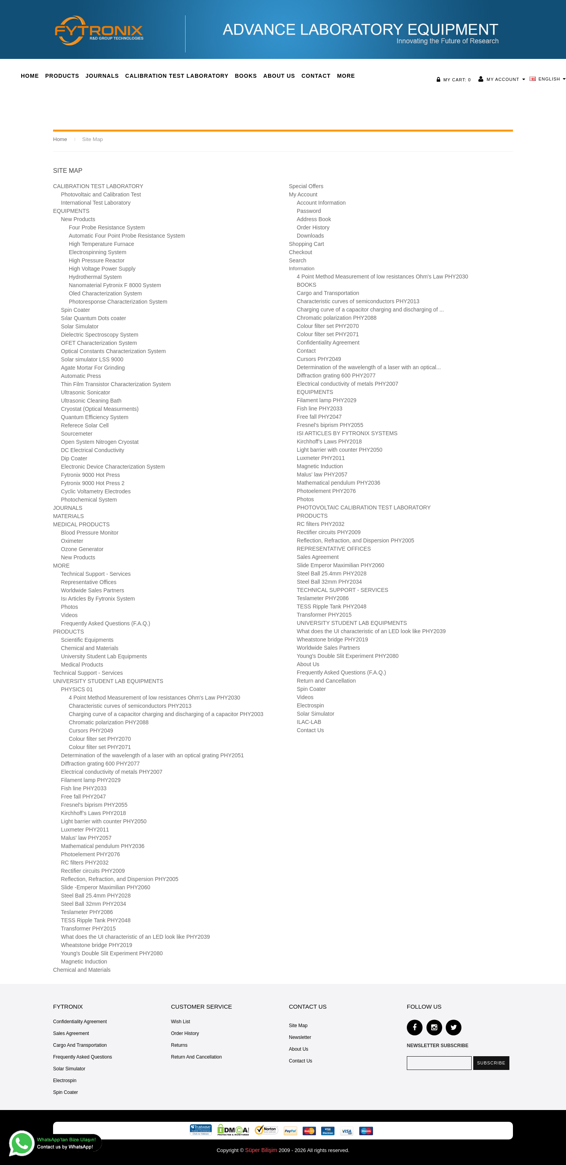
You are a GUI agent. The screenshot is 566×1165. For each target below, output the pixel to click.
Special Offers (306, 186)
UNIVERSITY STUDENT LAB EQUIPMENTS (108, 681)
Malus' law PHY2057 (86, 838)
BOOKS (306, 285)
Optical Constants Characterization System (113, 351)
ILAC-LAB (309, 722)
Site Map (92, 139)
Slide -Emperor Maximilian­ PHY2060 (105, 887)
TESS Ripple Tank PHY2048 (95, 920)
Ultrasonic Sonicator (85, 392)
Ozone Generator (82, 549)
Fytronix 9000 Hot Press (90, 475)
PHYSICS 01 (77, 689)
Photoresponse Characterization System (118, 302)
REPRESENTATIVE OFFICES (334, 549)
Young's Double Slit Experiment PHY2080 (112, 953)
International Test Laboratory (95, 203)
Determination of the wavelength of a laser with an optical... (369, 367)
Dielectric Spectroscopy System (99, 335)
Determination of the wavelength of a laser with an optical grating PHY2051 (152, 755)
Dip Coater (74, 458)
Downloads (310, 236)
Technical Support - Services (95, 574)
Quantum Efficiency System (95, 417)
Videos (69, 615)
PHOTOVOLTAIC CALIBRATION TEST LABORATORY (364, 507)
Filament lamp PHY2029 (91, 780)
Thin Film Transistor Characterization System (116, 384)
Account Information (321, 203)
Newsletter (300, 1037)
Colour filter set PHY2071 (100, 747)
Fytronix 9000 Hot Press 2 (93, 483)
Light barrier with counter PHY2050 (104, 821)
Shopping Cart (306, 244)
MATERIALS (68, 516)
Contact (306, 351)
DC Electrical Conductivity (92, 450)
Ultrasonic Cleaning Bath (91, 400)
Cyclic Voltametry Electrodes (95, 491)
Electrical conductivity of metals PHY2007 (111, 772)
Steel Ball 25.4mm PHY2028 (95, 895)
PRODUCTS (68, 631)
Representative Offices (88, 582)
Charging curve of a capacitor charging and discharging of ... (370, 309)
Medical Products (82, 664)
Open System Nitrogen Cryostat (100, 442)
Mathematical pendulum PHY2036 (102, 846)
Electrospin (310, 705)
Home (60, 139)
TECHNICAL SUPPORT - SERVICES (342, 590)
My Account (503, 79)
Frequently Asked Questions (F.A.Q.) (105, 623)
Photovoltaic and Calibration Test (101, 194)
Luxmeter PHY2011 (85, 829)
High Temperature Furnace (101, 244)
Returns (179, 1045)
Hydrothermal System (95, 277)
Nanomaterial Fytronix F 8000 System (115, 285)
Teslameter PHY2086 (87, 912)
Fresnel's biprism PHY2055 (94, 805)
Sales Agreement (318, 557)
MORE (61, 565)
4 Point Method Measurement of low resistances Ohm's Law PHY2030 (154, 697)
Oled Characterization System (105, 293)
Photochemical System (89, 499)
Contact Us (310, 730)
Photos (69, 607)
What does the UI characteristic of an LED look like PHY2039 (135, 937)
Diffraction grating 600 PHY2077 (100, 763)
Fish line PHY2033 (84, 788)
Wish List (180, 1021)
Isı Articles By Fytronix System (98, 598)
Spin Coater (75, 310)
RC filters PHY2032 (84, 862)
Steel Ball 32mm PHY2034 (93, 904)
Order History (313, 227)
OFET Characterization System (99, 343)
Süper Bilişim (261, 1150)
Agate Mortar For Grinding (93, 368)
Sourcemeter (76, 433)
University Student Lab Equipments (104, 656)
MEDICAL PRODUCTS (81, 524)
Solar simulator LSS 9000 (92, 359)
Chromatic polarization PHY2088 (109, 722)
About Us (308, 664)
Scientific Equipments (87, 640)
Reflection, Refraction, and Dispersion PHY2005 (119, 879)
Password (309, 211)
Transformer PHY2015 (88, 928)
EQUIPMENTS (71, 211)
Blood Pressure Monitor (89, 532)
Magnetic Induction (84, 961)
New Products (78, 219)
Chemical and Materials (89, 648)
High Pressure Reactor (97, 260)
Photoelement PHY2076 (90, 854)
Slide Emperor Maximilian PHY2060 (340, 565)
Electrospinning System (97, 252)
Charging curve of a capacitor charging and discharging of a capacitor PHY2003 (166, 714)
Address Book (314, 219)
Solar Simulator (80, 326)
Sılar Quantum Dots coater (93, 318)
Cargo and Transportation (328, 293)
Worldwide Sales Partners (92, 590)
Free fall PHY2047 (83, 796)
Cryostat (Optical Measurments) (100, 409)
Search (297, 260)
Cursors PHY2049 (91, 730)
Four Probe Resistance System (107, 227)
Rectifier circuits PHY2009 (93, 871)
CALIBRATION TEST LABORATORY (98, 186)
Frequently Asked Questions (82, 1057)
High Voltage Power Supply (102, 269)
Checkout (300, 252)
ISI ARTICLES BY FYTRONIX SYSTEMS (347, 433)
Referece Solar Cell (84, 425)
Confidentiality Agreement (328, 342)
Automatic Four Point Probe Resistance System (127, 236)
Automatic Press (81, 376)
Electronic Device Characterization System (113, 466)
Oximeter (72, 541)
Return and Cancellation (326, 681)
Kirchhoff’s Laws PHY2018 (93, 813)
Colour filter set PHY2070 (100, 739)
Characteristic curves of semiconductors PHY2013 (130, 706)
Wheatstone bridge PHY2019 (96, 945)
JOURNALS (68, 508)
